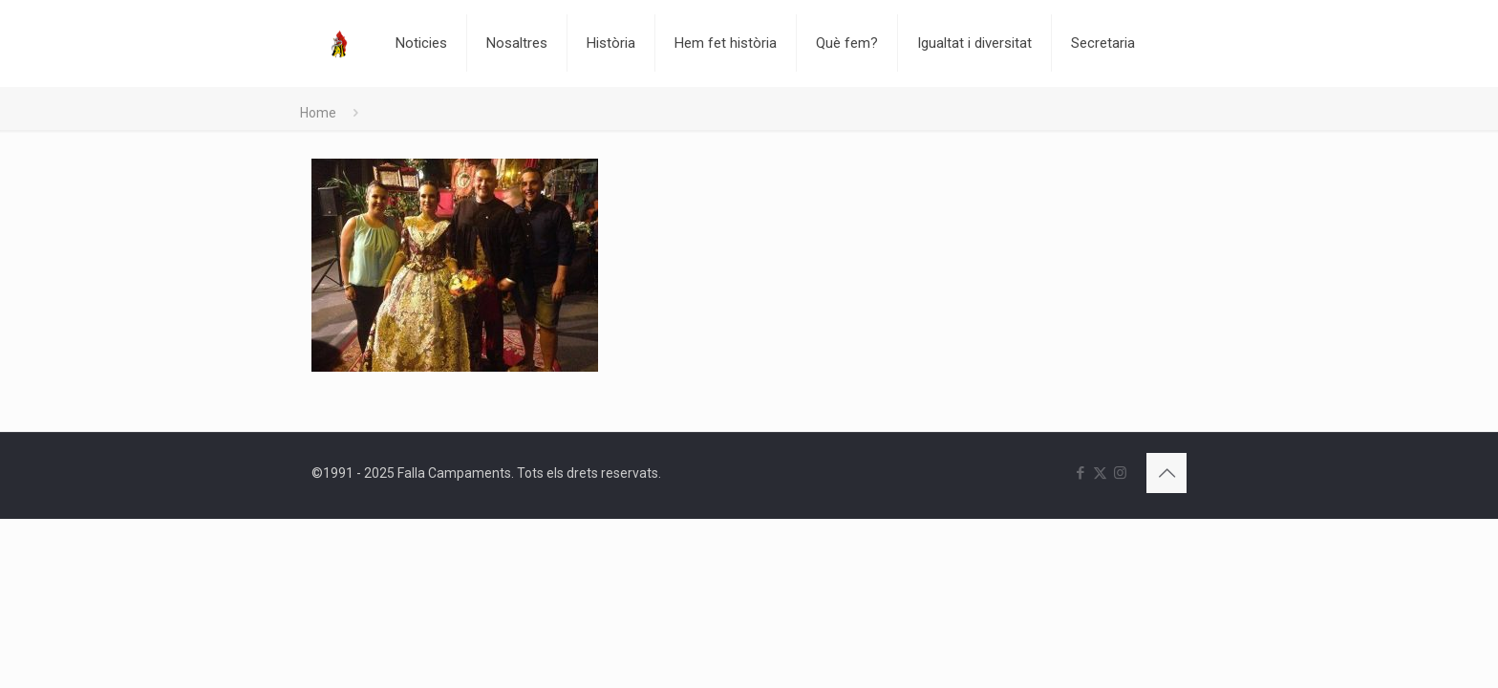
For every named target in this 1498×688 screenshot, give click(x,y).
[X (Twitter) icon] (1100, 473)
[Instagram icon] (1120, 473)
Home (318, 112)
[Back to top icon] (1166, 473)
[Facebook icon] (1080, 473)
